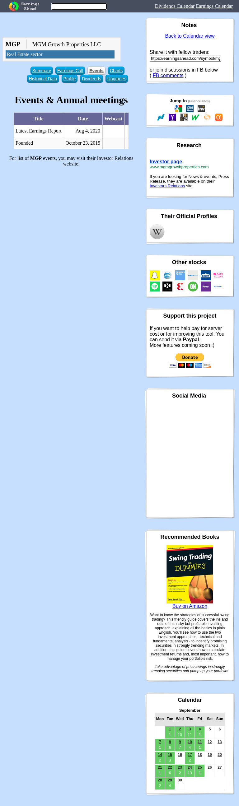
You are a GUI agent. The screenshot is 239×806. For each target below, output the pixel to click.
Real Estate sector (25, 54)
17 (190, 754)
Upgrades (116, 79)
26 (210, 767)
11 (200, 742)
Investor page (166, 161)
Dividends (91, 79)
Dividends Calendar (175, 6)
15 (170, 754)
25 (200, 767)
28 (160, 780)
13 (220, 742)
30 (180, 780)
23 (180, 767)
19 (210, 754)
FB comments (168, 75)
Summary (41, 70)
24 (190, 767)
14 (160, 754)
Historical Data (43, 79)
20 (220, 754)
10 (190, 742)
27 (220, 767)
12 (210, 742)
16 (180, 754)
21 (160, 767)
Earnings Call (70, 70)
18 (200, 754)
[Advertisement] (71, 215)
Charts (116, 70)
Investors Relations (167, 186)
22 (170, 767)
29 (170, 780)
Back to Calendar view (189, 36)
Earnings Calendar (214, 6)
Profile (69, 79)
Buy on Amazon (189, 606)
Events (96, 70)
